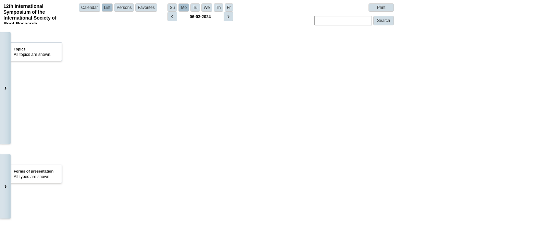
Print (381, 7)
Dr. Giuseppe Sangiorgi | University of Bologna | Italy (157, 133)
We (207, 7)
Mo (184, 7)
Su (172, 7)
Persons (124, 7)
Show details (123, 143)
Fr (229, 7)
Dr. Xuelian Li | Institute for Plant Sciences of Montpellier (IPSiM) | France (176, 174)
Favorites (146, 7)
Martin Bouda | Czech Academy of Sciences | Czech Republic (166, 221)
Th (218, 7)
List (107, 7)
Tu (195, 7)
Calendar (89, 7)
